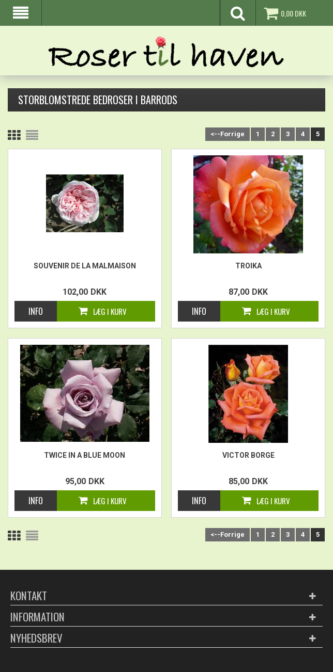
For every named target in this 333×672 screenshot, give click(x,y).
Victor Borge (248, 455)
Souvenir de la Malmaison (85, 266)
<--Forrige (227, 134)
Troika (248, 266)
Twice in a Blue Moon (84, 455)
